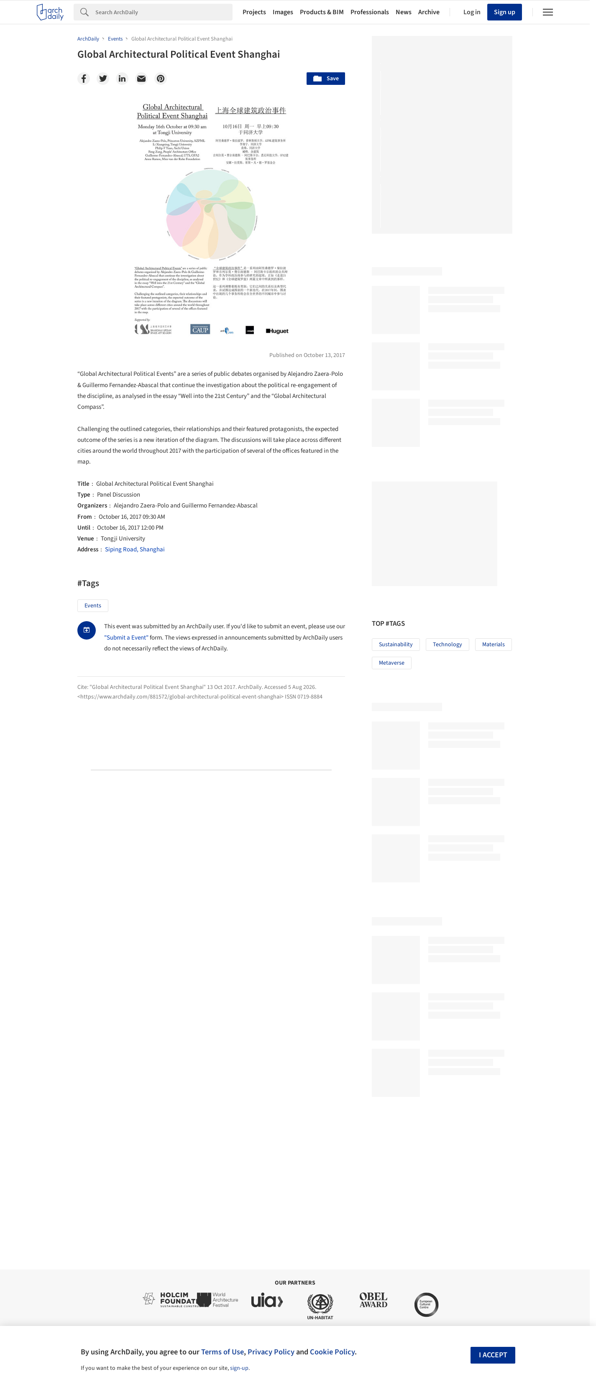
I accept (493, 1355)
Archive (429, 12)
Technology (447, 644)
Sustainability (396, 644)
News (404, 12)
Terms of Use (222, 1351)
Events (92, 606)
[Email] (141, 78)
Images (283, 12)
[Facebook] (83, 78)
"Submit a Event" (126, 637)
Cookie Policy (332, 1351)
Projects (254, 12)
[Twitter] (103, 78)
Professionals (369, 12)
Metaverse (391, 663)
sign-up (239, 1368)
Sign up (504, 12)
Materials (493, 644)
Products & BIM (322, 12)
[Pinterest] (160, 78)
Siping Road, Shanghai (135, 549)
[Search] (164, 12)
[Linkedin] (122, 78)
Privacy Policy (271, 1351)
